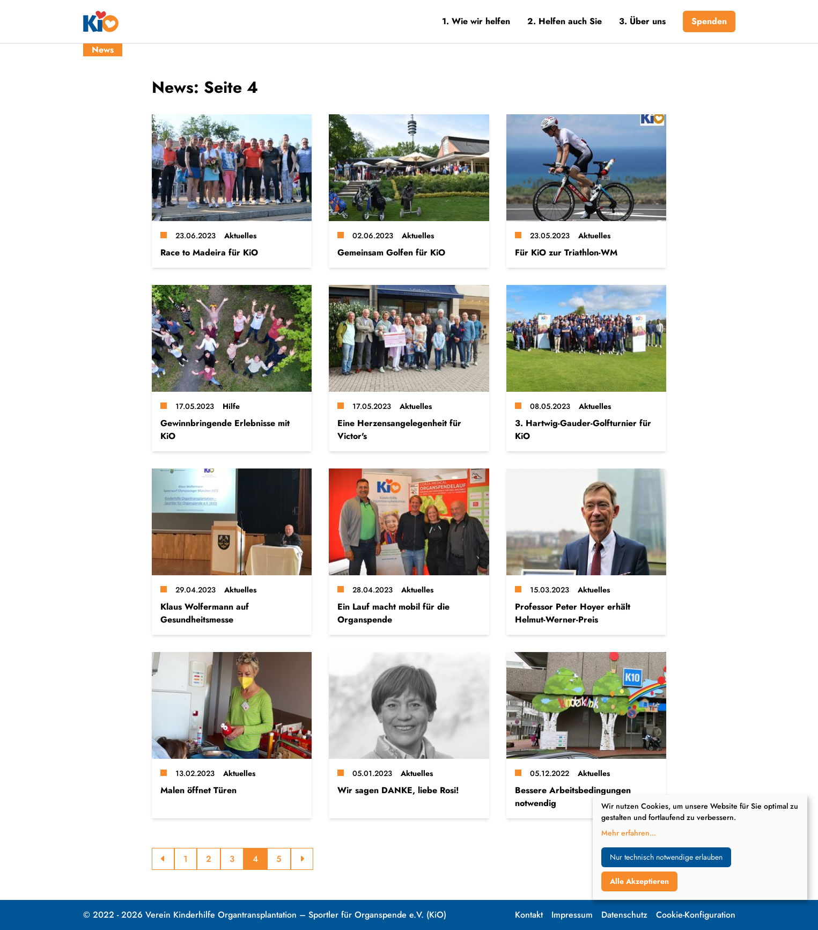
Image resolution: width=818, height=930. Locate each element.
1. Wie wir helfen (476, 21)
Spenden (709, 21)
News (103, 49)
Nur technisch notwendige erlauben (666, 857)
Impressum (572, 915)
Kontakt (529, 915)
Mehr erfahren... (628, 833)
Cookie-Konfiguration (695, 915)
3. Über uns (642, 21)
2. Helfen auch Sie (564, 21)
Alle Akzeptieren (639, 881)
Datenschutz (624, 915)
